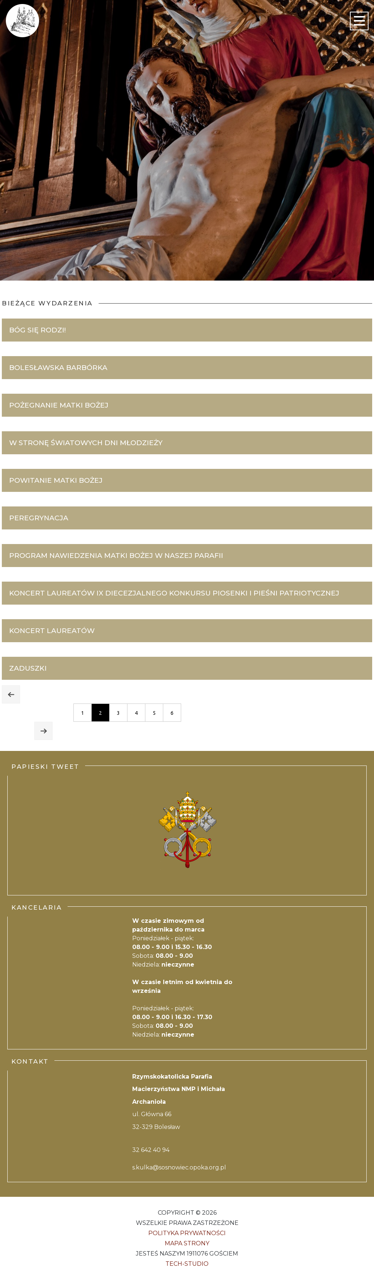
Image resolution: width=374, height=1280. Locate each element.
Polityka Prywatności (187, 1233)
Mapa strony (187, 1243)
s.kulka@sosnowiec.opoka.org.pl (179, 1167)
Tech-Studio (187, 1263)
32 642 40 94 (150, 1149)
